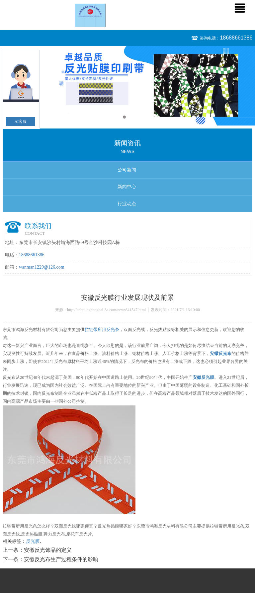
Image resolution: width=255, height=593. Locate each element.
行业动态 (127, 203)
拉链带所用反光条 (102, 329)
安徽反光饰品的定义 (48, 550)
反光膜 (33, 541)
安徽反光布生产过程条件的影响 (61, 559)
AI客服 (21, 121)
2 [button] (130, 117)
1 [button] (124, 117)
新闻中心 (127, 186)
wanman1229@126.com (41, 267)
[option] (127, 86)
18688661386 (236, 38)
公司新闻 (127, 169)
